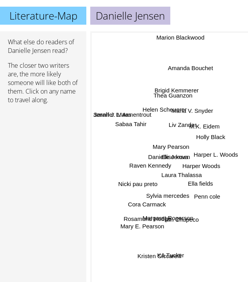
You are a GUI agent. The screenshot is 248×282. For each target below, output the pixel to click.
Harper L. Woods (215, 155)
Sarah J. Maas (112, 114)
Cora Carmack (147, 200)
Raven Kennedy (150, 165)
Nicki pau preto (138, 184)
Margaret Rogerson (168, 217)
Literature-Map (43, 16)
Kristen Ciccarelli (160, 256)
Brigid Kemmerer (177, 90)
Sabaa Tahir (131, 123)
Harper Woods (201, 165)
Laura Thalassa (182, 175)
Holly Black (210, 135)
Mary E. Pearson (143, 227)
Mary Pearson (171, 147)
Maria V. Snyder (192, 111)
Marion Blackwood (181, 38)
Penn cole (207, 196)
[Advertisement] (43, 151)
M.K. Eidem (204, 126)
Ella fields (200, 184)
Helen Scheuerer (164, 109)
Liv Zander (183, 125)
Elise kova (175, 157)
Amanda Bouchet (190, 67)
